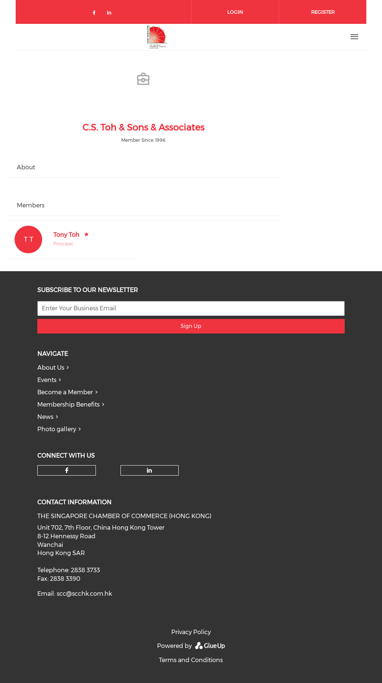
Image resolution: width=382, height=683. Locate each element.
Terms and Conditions (191, 660)
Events (46, 379)
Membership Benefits (68, 404)
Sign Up (191, 326)
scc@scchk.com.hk (84, 593)
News (45, 416)
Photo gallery (56, 429)
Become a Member (65, 392)
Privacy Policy (191, 632)
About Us (50, 367)
